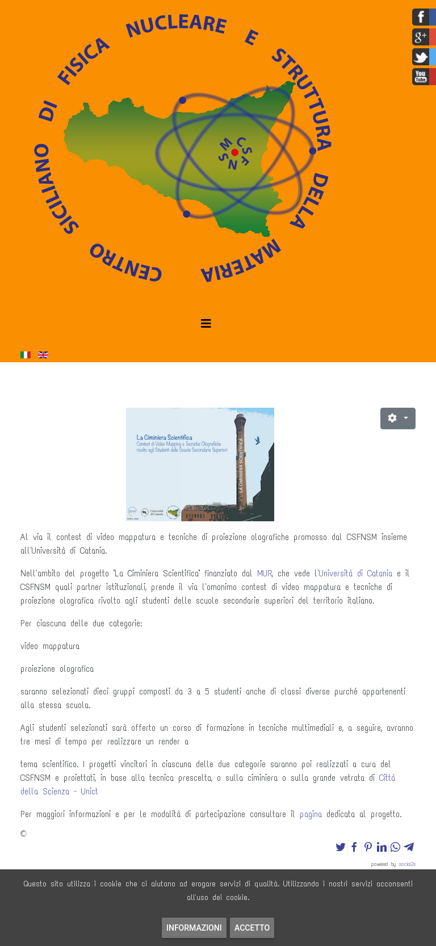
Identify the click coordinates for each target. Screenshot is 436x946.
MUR (264, 573)
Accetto (252, 928)
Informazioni (194, 928)
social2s (407, 864)
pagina (311, 814)
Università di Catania (355, 573)
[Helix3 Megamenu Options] (206, 324)
